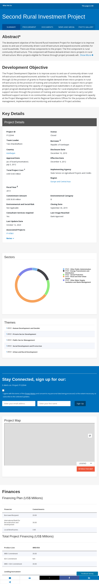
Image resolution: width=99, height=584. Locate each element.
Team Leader (12, 140)
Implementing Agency (61, 169)
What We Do (7, 5)
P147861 (10, 233)
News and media (66, 27)
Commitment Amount (16, 195)
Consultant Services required (19, 213)
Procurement (29, 27)
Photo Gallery (86, 27)
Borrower (56, 140)
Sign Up (80, 403)
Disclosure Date (58, 149)
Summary (11, 27)
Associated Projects (15, 230)
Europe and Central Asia (61, 181)
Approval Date (13, 158)
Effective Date (57, 158)
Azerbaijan (10, 153)
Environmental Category (62, 195)
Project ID (10, 131)
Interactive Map (86, 469)
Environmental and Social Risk (20, 204)
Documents (47, 27)
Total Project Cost (15, 169)
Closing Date (56, 204)
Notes (9, 238)
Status (54, 131)
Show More (86, 55)
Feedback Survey (87, 574)
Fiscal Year (12, 186)
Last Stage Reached (60, 213)
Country (10, 149)
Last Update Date (14, 221)
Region (54, 178)
